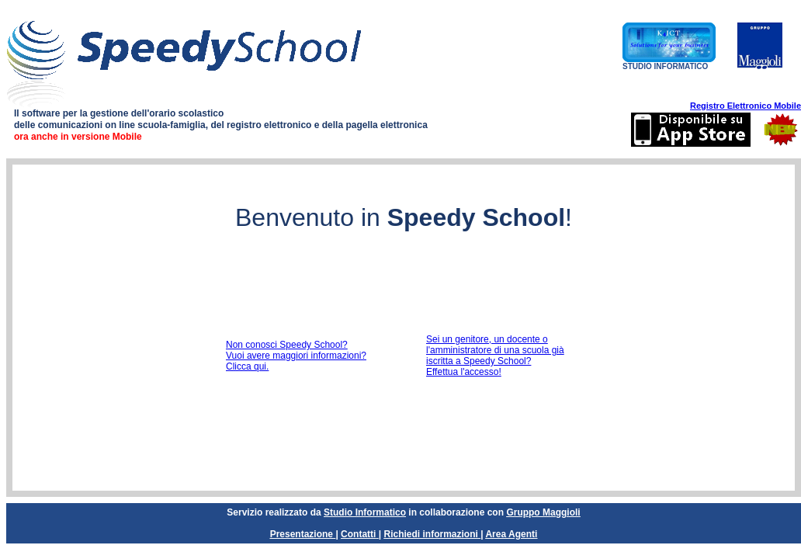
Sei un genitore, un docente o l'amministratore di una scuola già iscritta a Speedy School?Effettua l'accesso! (495, 355)
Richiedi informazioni (430, 534)
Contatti (358, 534)
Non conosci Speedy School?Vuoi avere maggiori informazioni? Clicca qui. (296, 355)
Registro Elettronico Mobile (745, 105)
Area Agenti (511, 534)
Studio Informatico (365, 512)
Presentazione (301, 534)
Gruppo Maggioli (543, 512)
